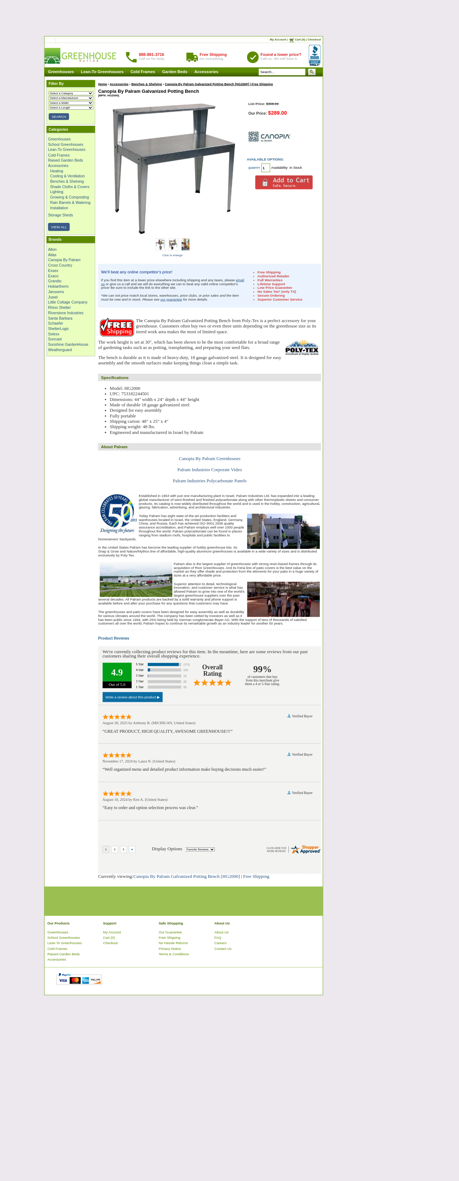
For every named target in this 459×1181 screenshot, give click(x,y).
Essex (53, 270)
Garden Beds (175, 72)
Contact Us (223, 948)
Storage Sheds (60, 215)
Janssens (56, 292)
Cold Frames (143, 72)
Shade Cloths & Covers (69, 187)
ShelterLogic (58, 328)
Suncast (55, 339)
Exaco (53, 276)
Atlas (52, 255)
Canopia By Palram (64, 260)
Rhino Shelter (59, 307)
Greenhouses (61, 72)
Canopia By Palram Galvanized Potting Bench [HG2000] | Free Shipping (219, 84)
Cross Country (60, 265)
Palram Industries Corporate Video (210, 469)
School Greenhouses (65, 144)
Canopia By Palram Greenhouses (210, 458)
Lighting (56, 192)
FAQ (217, 937)
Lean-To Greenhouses (102, 72)
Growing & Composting (69, 197)
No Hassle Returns (173, 943)
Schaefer (55, 323)
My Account (278, 40)
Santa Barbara (60, 318)
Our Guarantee (170, 932)
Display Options (167, 848)
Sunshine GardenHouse (68, 344)
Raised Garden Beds (65, 160)
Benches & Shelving (67, 181)
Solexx (54, 334)
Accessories (206, 72)
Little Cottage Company (67, 302)
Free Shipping (169, 937)
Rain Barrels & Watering (70, 202)
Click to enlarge (172, 255)
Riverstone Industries (66, 313)
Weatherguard (60, 350)
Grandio (54, 281)
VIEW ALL (59, 227)
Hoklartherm (58, 286)
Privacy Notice (170, 948)
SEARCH (59, 117)
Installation (59, 208)
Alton (52, 249)
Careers (220, 943)
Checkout (314, 40)
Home (102, 84)
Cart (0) (300, 40)
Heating (56, 171)
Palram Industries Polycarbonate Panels (209, 480)
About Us (221, 932)
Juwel (53, 297)
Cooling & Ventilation (67, 176)
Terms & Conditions (174, 954)
